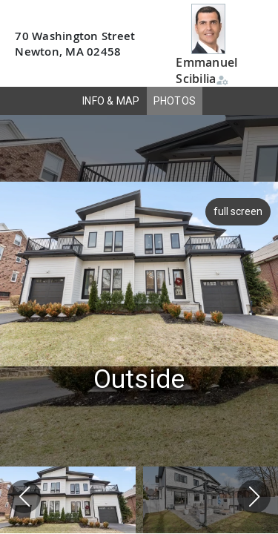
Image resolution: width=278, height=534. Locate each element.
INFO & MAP (111, 101)
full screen (236, 211)
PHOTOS (174, 101)
